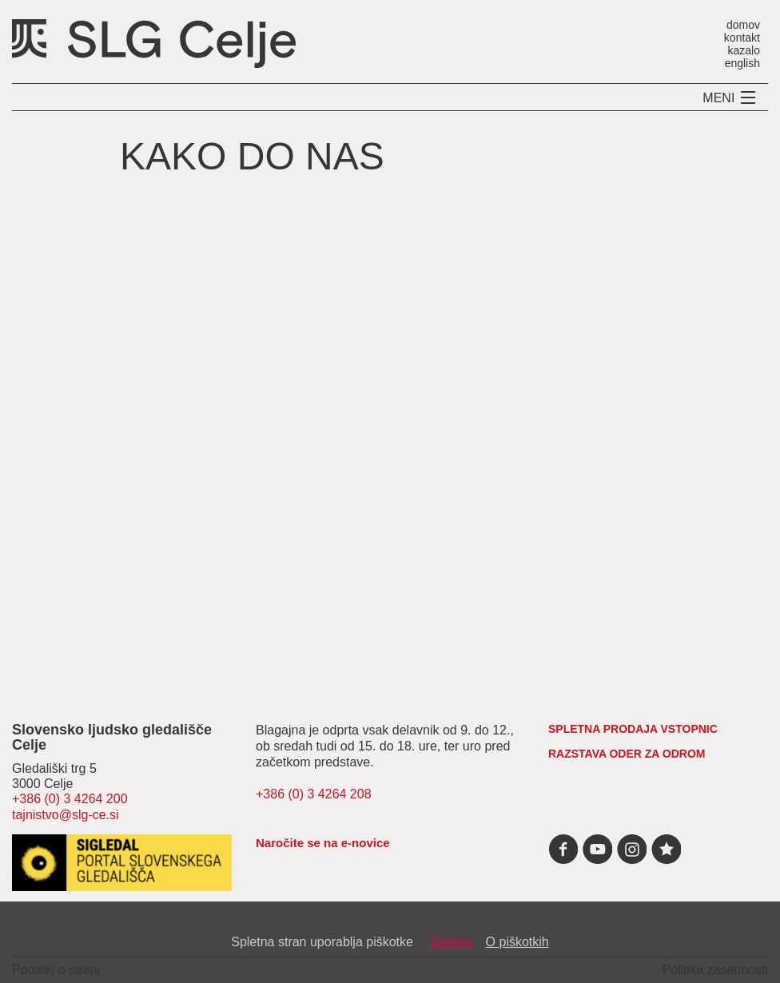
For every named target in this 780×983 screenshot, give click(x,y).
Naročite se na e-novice (323, 843)
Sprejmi (450, 942)
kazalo (744, 50)
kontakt (742, 37)
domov (743, 24)
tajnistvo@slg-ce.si (65, 815)
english (742, 63)
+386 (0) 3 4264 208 (314, 794)
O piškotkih (517, 942)
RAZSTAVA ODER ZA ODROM (627, 753)
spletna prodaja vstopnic (633, 728)
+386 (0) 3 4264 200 (70, 799)
